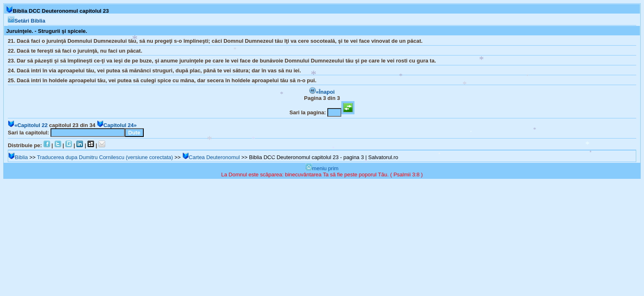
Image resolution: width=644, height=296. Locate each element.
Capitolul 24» (117, 125)
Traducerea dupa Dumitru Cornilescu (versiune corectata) (105, 157)
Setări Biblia (26, 21)
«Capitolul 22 (28, 125)
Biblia (18, 157)
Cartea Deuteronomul (211, 157)
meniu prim (322, 168)
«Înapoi (322, 92)
